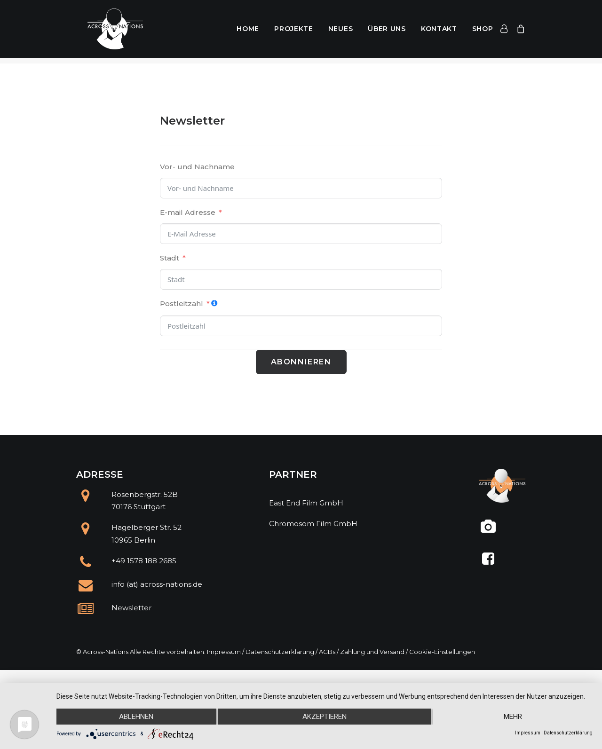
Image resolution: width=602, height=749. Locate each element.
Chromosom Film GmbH (313, 523)
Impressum (224, 651)
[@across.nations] (488, 530)
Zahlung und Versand (372, 651)
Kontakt (439, 32)
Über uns (387, 32)
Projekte (293, 32)
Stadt (169, 257)
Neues (340, 32)
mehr (513, 716)
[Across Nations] (108, 31)
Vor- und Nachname (197, 166)
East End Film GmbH (306, 502)
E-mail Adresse (187, 212)
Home (248, 32)
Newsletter (131, 607)
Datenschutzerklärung (280, 651)
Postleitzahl (181, 303)
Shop (482, 32)
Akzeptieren (324, 716)
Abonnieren (301, 361)
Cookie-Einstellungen (442, 651)
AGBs (327, 651)
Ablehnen (136, 716)
